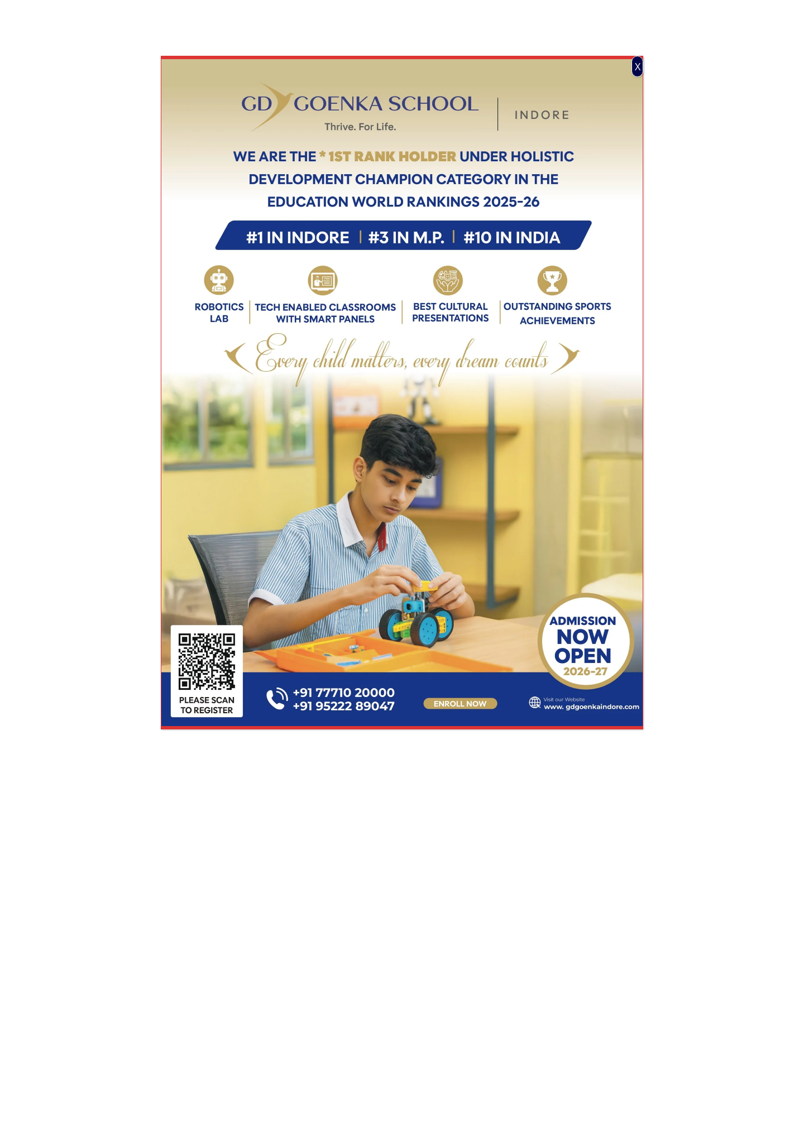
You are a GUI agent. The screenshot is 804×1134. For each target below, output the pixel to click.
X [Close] (637, 66)
